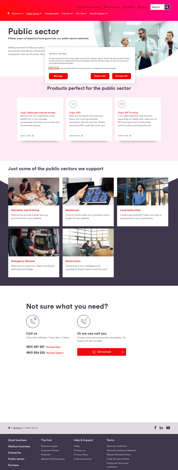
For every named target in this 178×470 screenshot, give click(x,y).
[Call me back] (101, 352)
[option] (40, 120)
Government (73, 261)
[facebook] (155, 428)
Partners (13, 465)
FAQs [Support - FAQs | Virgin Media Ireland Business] (76, 446)
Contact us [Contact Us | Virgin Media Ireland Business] (79, 450)
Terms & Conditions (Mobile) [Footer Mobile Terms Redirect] (121, 450)
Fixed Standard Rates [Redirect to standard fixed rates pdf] (118, 459)
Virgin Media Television (90, 7)
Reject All (100, 76)
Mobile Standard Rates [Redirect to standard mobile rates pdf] (119, 454)
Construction (52, 13)
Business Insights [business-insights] (49, 446)
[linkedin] (161, 428)
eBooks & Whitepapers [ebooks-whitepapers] (53, 459)
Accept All (122, 76)
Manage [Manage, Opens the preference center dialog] (58, 76)
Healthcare (72, 210)
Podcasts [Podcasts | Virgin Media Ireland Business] (45, 454)
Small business (17, 440)
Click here (53, 68)
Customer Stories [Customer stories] (50, 450)
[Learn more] (26, 136)
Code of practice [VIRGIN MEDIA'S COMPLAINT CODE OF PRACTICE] (83, 459)
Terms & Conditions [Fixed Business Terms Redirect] (117, 446)
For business (113, 7)
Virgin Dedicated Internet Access (37, 112)
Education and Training (25, 210)
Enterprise (14, 452)
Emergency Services (23, 261)
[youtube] (168, 428)
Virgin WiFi (75, 112)
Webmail (130, 7)
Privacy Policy (81, 454)
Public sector (16, 459)
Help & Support (83, 440)
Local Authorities (130, 210)
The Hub (46, 440)
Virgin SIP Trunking (128, 112)
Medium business (19, 446)
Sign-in (145, 7)
